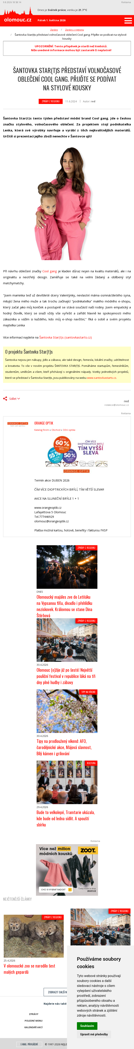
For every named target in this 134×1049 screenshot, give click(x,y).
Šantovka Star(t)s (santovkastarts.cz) (65, 337)
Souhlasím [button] (87, 1026)
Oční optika (69, 429)
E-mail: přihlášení (29, 1044)
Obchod (55, 429)
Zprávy (54, 29)
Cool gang (49, 271)
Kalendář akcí (33, 1027)
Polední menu (34, 1020)
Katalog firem (41, 429)
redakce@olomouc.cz (116, 404)
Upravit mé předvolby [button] (94, 1034)
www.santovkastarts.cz (101, 378)
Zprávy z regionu (74, 29)
